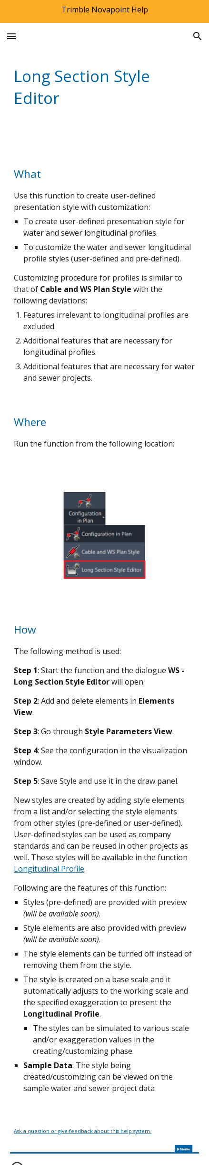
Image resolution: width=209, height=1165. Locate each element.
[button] (11, 36)
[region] (104, 11)
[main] (104, 87)
